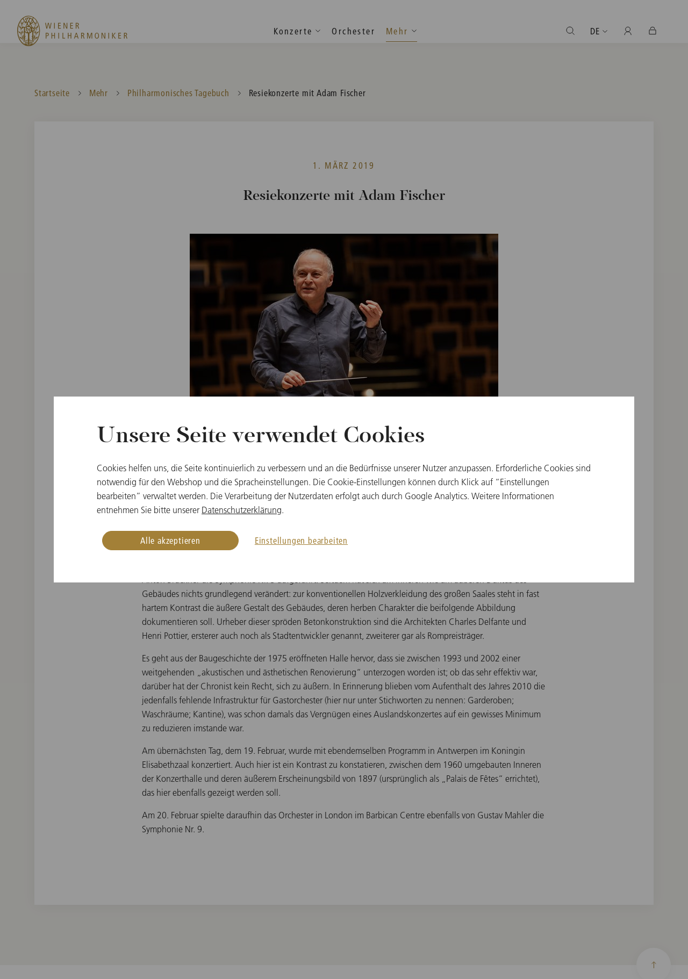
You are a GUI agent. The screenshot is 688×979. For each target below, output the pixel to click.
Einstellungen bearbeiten (301, 540)
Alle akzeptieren (170, 540)
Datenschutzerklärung (242, 510)
